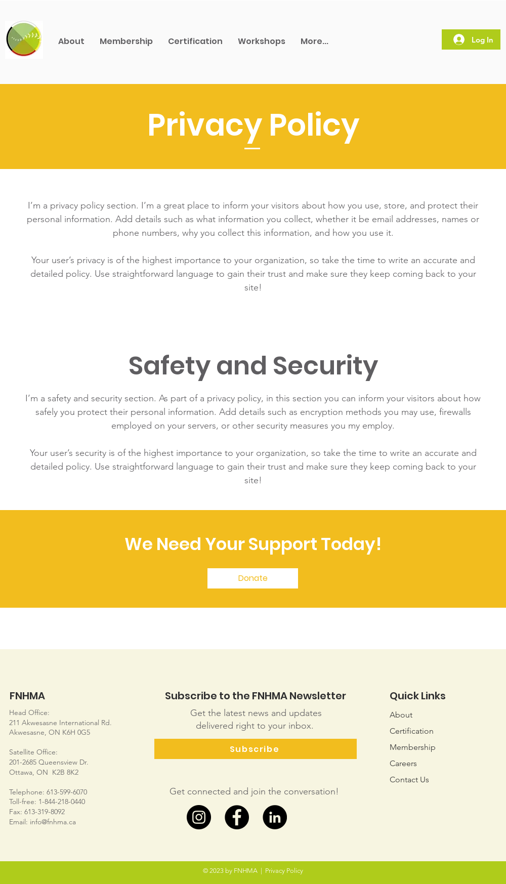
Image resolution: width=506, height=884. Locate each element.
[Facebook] (237, 817)
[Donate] (252, 578)
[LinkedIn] (275, 817)
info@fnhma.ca (53, 821)
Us (409, 779)
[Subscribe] (255, 749)
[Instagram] (199, 817)
